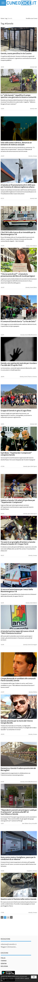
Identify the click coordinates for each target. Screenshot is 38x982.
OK (34, 977)
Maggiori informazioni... (9, 947)
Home (2, 18)
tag (6, 18)
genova (4, 963)
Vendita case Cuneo (31, 18)
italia (3, 958)
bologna (4, 966)
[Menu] (3, 3)
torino (3, 961)
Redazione (5, 939)
